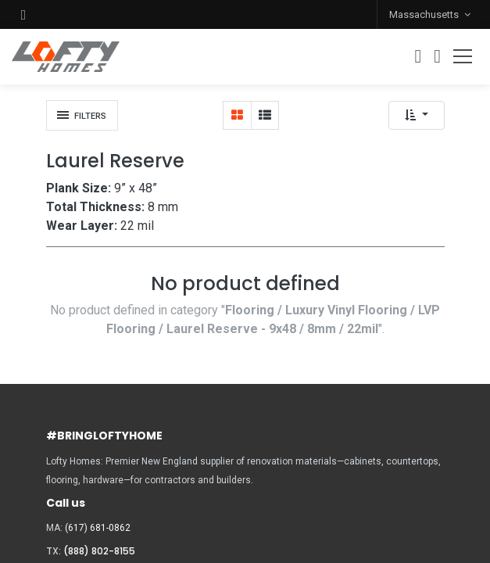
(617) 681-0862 (98, 527)
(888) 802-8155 (99, 551)
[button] (23, 14)
